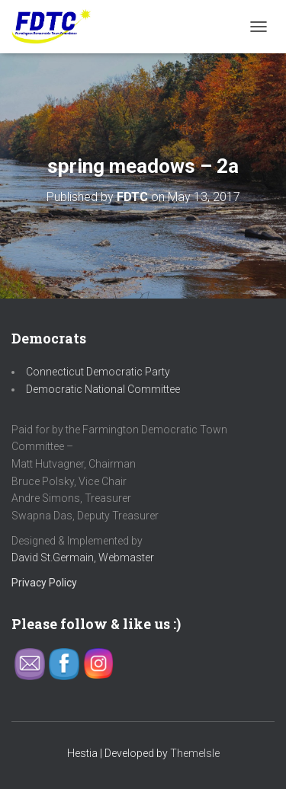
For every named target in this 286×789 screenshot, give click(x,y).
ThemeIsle (195, 753)
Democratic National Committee (103, 389)
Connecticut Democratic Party (98, 372)
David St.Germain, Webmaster (82, 557)
